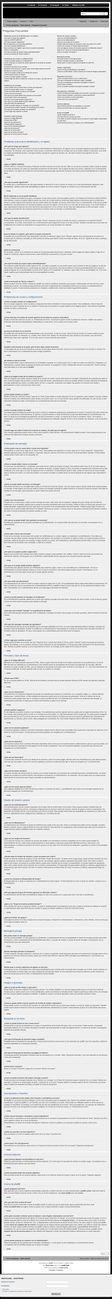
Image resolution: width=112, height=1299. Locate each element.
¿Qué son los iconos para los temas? (16, 134)
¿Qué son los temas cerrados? (14, 132)
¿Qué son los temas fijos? (12, 130)
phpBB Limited (86, 1191)
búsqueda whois (68, 1220)
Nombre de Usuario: (8, 1282)
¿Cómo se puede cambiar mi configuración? (18, 61)
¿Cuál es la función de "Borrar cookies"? (17, 54)
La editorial (31, 5)
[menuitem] (22, 21)
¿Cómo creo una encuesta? (13, 93)
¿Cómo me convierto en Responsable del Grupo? (72, 46)
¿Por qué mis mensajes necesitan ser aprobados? (20, 109)
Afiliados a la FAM (78, 5)
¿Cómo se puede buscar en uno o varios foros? (72, 78)
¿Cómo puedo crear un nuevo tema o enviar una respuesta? (23, 87)
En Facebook (42, 5)
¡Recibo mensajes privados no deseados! (70, 61)
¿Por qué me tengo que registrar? (15, 38)
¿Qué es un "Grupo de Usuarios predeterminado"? (73, 50)
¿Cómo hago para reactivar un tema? (16, 111)
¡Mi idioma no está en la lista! (13, 71)
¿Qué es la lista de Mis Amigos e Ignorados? (71, 69)
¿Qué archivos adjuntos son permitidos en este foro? (73, 106)
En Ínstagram (54, 5)
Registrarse (19, 1278)
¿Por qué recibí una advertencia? (14, 103)
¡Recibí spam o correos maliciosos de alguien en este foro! (75, 63)
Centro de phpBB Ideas (12, 1207)
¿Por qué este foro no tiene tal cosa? (68, 117)
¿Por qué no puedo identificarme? (15, 46)
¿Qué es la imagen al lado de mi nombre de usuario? (21, 72)
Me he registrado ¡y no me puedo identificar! (18, 44)
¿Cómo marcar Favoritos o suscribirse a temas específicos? (76, 95)
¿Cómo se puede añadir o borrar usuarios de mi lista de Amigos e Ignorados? (81, 71)
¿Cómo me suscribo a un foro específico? (70, 97)
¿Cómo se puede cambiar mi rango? (15, 76)
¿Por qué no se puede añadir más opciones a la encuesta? (22, 95)
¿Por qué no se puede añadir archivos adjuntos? (19, 101)
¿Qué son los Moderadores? (66, 40)
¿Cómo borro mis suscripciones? (67, 99)
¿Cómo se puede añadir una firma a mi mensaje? (20, 91)
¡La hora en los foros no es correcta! (15, 67)
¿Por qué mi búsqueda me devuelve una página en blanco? (76, 82)
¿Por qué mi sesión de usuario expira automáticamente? (22, 52)
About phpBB (66, 1193)
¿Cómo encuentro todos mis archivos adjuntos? (72, 108)
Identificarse (6, 1278)
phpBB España (63, 1267)
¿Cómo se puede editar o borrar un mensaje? (18, 89)
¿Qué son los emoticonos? (12, 122)
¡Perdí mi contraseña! (11, 50)
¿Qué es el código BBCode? (13, 118)
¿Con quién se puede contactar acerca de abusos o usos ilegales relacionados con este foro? (82, 119)
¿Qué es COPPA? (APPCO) (13, 40)
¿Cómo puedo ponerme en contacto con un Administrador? (75, 123)
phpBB (30, 367)
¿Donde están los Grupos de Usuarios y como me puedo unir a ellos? (79, 44)
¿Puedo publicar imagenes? (13, 124)
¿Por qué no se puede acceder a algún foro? (18, 99)
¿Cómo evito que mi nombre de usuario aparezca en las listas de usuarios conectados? (27, 63)
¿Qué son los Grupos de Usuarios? (68, 42)
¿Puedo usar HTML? (10, 120)
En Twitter (65, 5)
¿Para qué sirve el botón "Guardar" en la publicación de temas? (24, 107)
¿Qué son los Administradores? (67, 38)
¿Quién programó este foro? (66, 114)
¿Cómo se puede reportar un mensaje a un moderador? (22, 105)
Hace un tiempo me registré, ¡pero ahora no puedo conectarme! (24, 48)
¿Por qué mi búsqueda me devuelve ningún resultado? (74, 80)
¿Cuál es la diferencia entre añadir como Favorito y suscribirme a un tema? (81, 93)
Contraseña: (5, 1286)
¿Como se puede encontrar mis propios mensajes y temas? (76, 86)
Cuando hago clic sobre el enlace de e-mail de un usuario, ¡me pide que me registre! (28, 79)
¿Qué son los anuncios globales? (14, 126)
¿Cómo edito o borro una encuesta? (15, 97)
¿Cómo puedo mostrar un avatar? (15, 74)
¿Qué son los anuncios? (12, 128)
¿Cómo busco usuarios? (64, 84)
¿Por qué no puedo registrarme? (14, 42)
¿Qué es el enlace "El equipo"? (67, 52)
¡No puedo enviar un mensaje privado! (69, 58)
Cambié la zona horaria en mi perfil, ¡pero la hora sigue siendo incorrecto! (27, 68)
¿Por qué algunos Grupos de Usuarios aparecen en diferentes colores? (79, 48)
